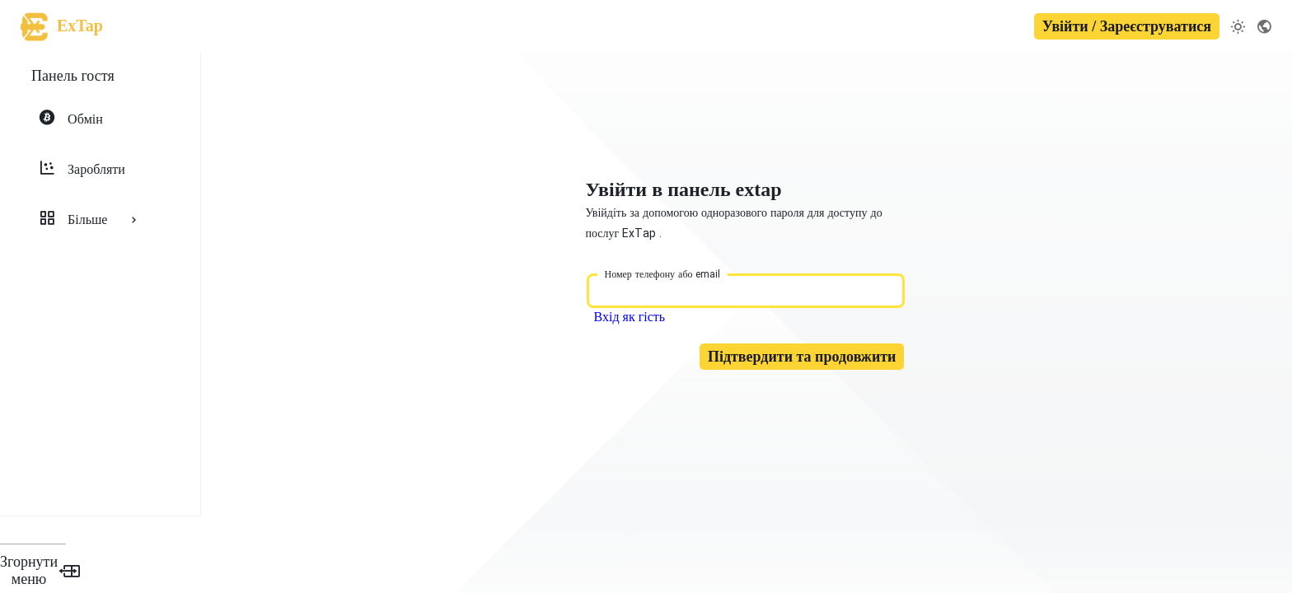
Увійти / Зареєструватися (1126, 26)
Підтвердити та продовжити (808, 369)
